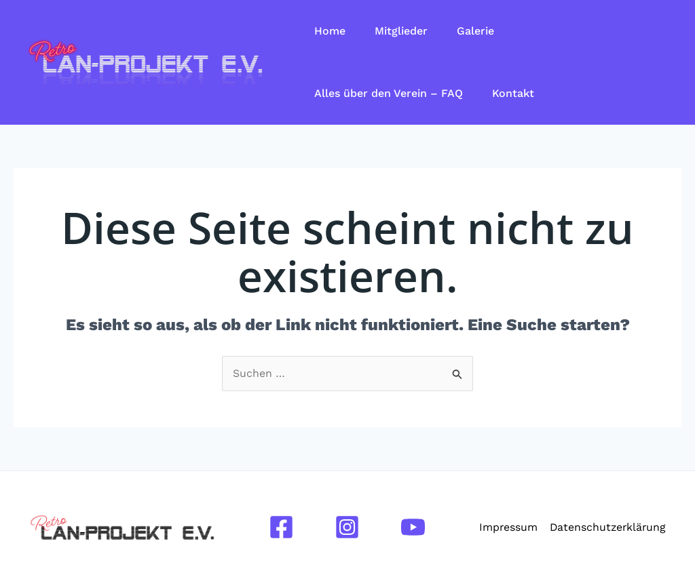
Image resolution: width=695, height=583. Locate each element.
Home (332, 30)
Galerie (484, 30)
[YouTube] (413, 527)
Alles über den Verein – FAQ (390, 93)
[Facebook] (281, 527)
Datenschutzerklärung (607, 527)
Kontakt (518, 93)
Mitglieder (406, 30)
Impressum (507, 527)
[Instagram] (347, 527)
